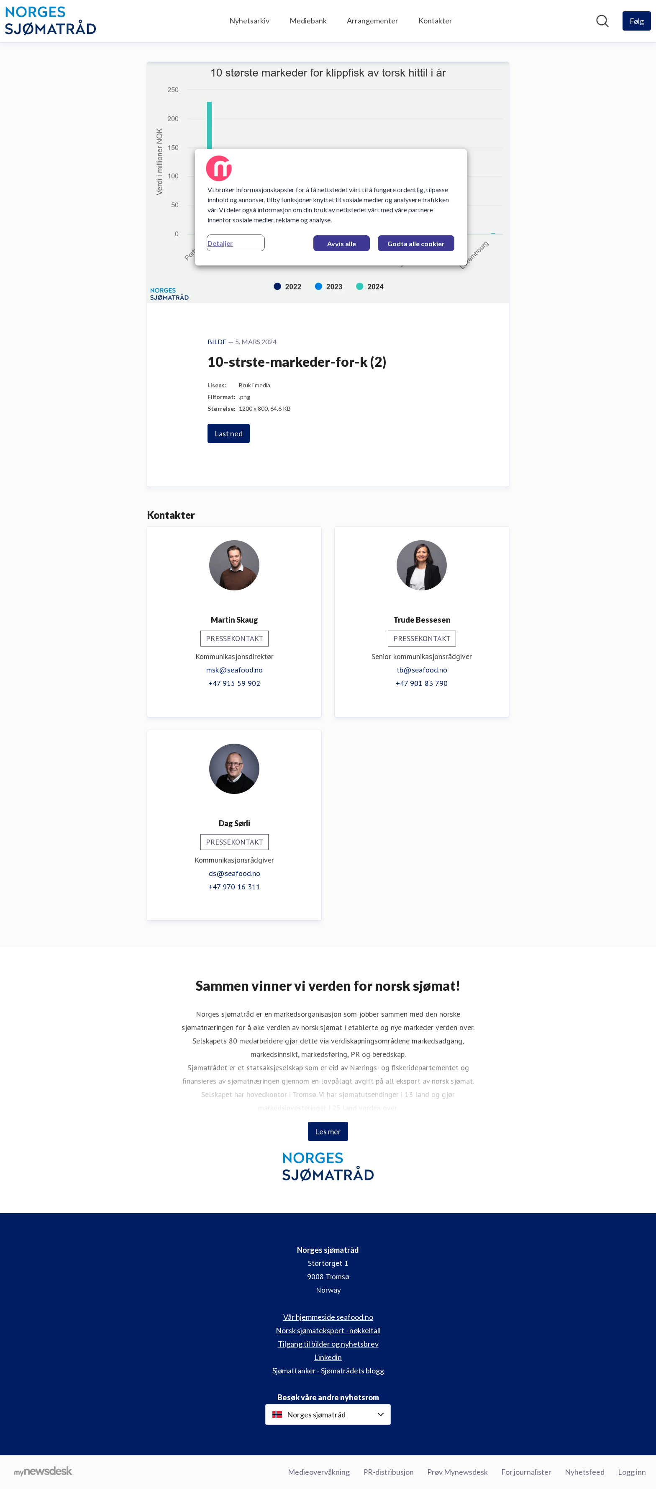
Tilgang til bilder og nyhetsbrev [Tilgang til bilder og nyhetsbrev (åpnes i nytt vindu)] (328, 1343)
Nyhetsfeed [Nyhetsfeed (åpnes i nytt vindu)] (585, 1471)
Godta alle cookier (416, 243)
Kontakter (435, 20)
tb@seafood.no (422, 670)
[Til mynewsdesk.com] (43, 1472)
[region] (331, 207)
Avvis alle (341, 243)
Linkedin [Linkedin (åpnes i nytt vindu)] (328, 1357)
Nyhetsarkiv (249, 20)
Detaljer (220, 243)
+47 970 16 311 (234, 886)
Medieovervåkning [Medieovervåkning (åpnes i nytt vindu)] (319, 1471)
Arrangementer (372, 20)
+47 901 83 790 (422, 683)
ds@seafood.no (234, 873)
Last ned (229, 433)
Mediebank (308, 20)
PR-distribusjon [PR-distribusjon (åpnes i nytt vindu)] (388, 1471)
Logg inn (632, 1471)
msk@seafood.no (234, 670)
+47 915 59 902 (234, 683)
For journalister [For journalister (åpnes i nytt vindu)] (526, 1471)
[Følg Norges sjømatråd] (637, 21)
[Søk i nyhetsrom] (602, 21)
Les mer (328, 1131)
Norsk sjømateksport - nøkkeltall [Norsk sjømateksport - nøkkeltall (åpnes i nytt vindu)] (328, 1330)
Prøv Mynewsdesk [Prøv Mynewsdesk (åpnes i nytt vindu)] (457, 1471)
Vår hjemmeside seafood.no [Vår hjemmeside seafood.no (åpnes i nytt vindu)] (328, 1317)
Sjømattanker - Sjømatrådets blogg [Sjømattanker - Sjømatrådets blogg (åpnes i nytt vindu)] (328, 1370)
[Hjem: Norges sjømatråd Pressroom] (50, 21)
